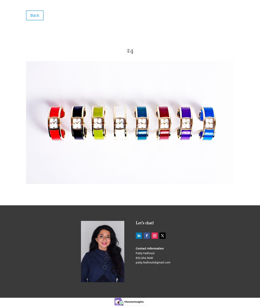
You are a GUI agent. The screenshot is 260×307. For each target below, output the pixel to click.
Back (34, 15)
